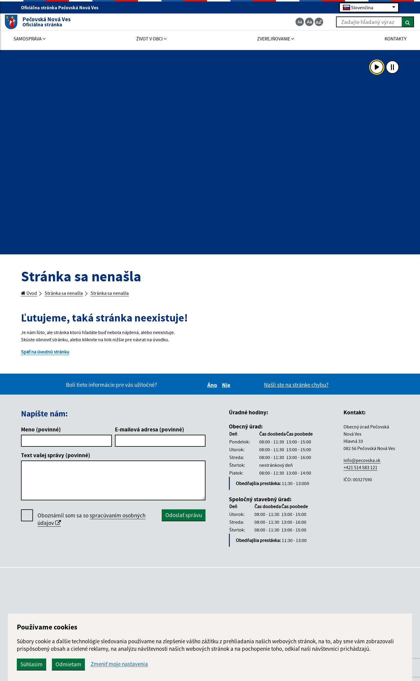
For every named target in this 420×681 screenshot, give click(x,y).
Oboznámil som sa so (92, 524)
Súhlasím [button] (129, 664)
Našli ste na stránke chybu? (296, 389)
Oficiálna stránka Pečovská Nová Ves (62, 8)
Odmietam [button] (165, 664)
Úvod (30, 293)
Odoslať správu (183, 520)
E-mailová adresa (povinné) (149, 434)
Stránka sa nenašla (70, 293)
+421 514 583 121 (360, 472)
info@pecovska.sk (362, 465)
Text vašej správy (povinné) (55, 460)
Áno (213, 390)
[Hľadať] (391, 23)
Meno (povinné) (41, 434)
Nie (227, 390)
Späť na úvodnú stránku (49, 356)
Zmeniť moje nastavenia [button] (216, 664)
